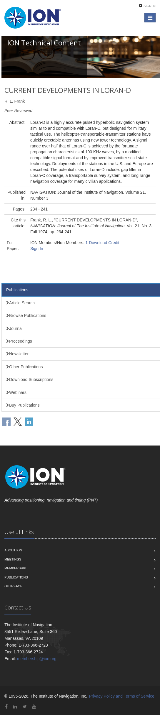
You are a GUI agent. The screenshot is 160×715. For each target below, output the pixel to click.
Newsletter (17, 353)
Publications (17, 289)
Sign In (150, 6)
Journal (14, 328)
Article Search (20, 302)
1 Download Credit (102, 242)
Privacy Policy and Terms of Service (121, 696)
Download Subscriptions (29, 379)
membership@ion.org (36, 658)
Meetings (12, 559)
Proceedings (19, 341)
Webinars (16, 392)
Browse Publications (26, 315)
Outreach (13, 586)
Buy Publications (23, 405)
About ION (13, 550)
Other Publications (24, 366)
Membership (15, 568)
